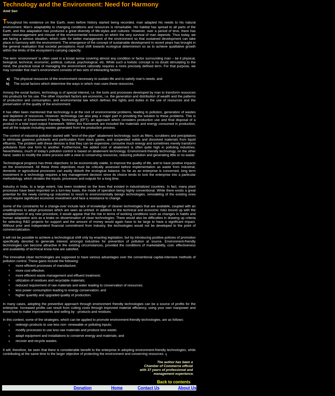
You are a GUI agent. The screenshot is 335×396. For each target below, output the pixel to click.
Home (117, 388)
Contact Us (148, 388)
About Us (187, 388)
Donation (82, 388)
